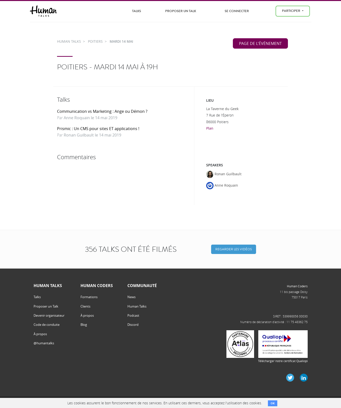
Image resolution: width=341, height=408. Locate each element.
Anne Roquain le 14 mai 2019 (90, 117)
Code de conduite (47, 324)
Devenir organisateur (49, 315)
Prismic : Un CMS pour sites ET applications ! (98, 128)
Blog (83, 324)
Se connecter (237, 11)
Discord (133, 324)
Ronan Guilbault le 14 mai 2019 (92, 135)
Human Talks (136, 306)
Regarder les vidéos (233, 249)
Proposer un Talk (180, 11)
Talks (136, 11)
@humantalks (44, 343)
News (131, 297)
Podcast (133, 315)
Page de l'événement (260, 43)
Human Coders (297, 286)
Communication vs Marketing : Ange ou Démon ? (102, 111)
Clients (85, 306)
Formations (89, 297)
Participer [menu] (291, 10)
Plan (209, 128)
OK (273, 403)
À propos (40, 334)
